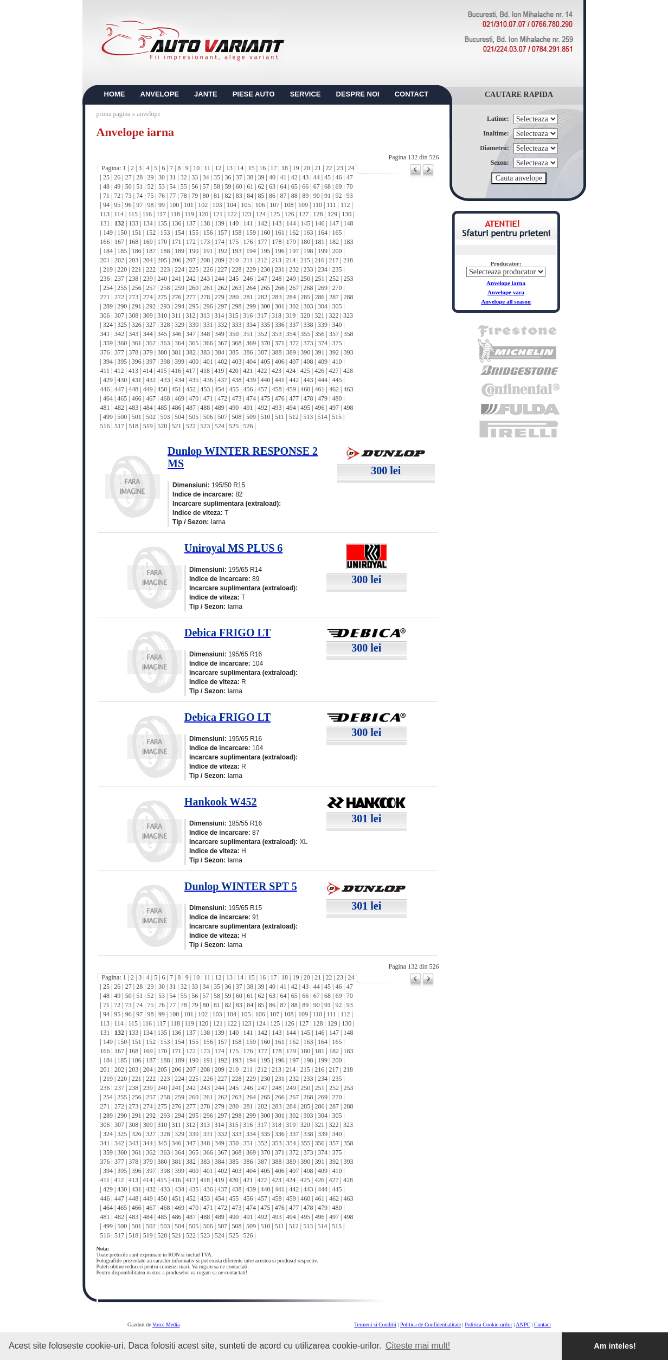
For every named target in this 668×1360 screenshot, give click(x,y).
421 (248, 371)
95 (117, 205)
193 (237, 251)
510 (265, 417)
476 (280, 398)
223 (165, 269)
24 (351, 168)
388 (276, 352)
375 (337, 343)
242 (191, 278)
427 (334, 371)
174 (219, 242)
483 (133, 407)
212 (262, 260)
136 (177, 223)
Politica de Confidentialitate (430, 1324)
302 (294, 306)
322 (334, 315)
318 (276, 315)
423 (276, 371)
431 (137, 380)
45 (327, 177)
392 (334, 352)
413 (133, 371)
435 (193, 380)
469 (179, 398)
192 (222, 251)
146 (320, 223)
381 (177, 352)
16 (262, 168)
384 (219, 352)
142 (262, 223)
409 (322, 361)
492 (262, 407)
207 (191, 260)
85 (261, 195)
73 (128, 195)
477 (294, 398)
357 (334, 334)
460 (305, 389)
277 (191, 297)
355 (305, 334)
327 (151, 324)
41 (283, 177)
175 (234, 242)
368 (237, 343)
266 (280, 288)
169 (148, 242)
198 (308, 251)
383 (205, 352)
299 (251, 306)
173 (205, 242)
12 (218, 168)
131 (105, 223)
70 (349, 186)
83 (239, 195)
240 (162, 278)
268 (308, 288)
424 (291, 371)
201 (105, 260)
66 (305, 186)
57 (206, 186)
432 (151, 380)
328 (165, 324)
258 (165, 288)
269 (322, 288)
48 (106, 186)
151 (137, 232)
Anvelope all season (506, 301)
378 (133, 352)
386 (248, 352)
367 (222, 343)
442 (294, 380)
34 (206, 177)
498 (348, 407)
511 (280, 417)
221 (137, 269)
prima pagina (114, 114)
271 (105, 297)
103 (217, 205)
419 (219, 371)
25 (106, 177)
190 (193, 251)
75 (150, 195)
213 (276, 260)
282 (262, 297)
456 (248, 389)
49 (117, 186)
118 (175, 214)
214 (291, 260)
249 (291, 278)
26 (117, 177)
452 (191, 389)
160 (265, 232)
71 (106, 195)
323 (348, 315)
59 (227, 186)
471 (208, 398)
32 (184, 177)
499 (108, 417)
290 (122, 306)
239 (148, 278)
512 (294, 417)
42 (294, 177)
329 (179, 324)
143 (276, 223)
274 (148, 297)
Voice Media (166, 1324)
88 (294, 195)
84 (250, 195)
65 (294, 186)
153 (165, 232)
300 (265, 306)
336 (280, 324)
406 (280, 361)
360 (122, 343)
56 (194, 186)
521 (177, 426)
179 (291, 242)
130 (346, 214)
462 (334, 389)
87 (283, 195)
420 (234, 371)
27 (128, 177)
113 (105, 214)
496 (320, 407)
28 (139, 177)
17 (274, 168)
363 (165, 343)
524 (219, 426)
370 (265, 343)
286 (320, 297)
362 (151, 343)
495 (305, 407)
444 (322, 380)
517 (119, 426)
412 (119, 371)
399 (179, 361)
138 (205, 223)
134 (148, 223)
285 (305, 297)
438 (237, 380)
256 (137, 288)
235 (337, 269)
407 (294, 361)
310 (162, 315)
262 (222, 288)
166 (105, 242)
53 (161, 186)
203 (133, 260)
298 (237, 306)
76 (161, 195)
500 (122, 417)
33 (194, 177)
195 (265, 251)
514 (322, 417)
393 (348, 352)
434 (179, 380)
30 (161, 177)
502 (151, 417)
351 (248, 334)
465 (122, 398)
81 (217, 195)
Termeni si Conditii (375, 1324)
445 (337, 380)
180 (305, 242)
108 (289, 205)
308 (133, 315)
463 (348, 389)
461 (320, 389)
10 (196, 168)
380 (162, 352)
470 (193, 398)
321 (319, 315)
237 (119, 278)
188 (165, 251)
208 (205, 260)
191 (208, 251)
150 (122, 232)
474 (251, 398)
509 (251, 417)
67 (316, 186)
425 (305, 371)
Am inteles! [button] (615, 1346)
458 (276, 389)
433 (165, 380)
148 (348, 223)
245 (234, 278)
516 (105, 426)
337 (294, 324)
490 (234, 407)
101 (189, 205)
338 (308, 324)
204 (148, 260)
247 (262, 278)
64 (283, 186)
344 (148, 334)
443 (308, 380)
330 (193, 324)
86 (272, 195)
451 (177, 389)
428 (348, 371)
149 (108, 232)
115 (133, 214)
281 (248, 297)
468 (165, 398)
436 (208, 380)
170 (162, 242)
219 (108, 269)
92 (338, 195)
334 (251, 324)
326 (137, 324)
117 (161, 214)
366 (208, 343)
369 (251, 343)
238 (133, 278)
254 (108, 288)
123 (247, 214)
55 (184, 186)
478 (308, 398)
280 (234, 297)
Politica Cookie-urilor (488, 1324)
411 (105, 371)
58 (217, 186)
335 (265, 324)
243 (205, 278)
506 (208, 417)
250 (305, 278)
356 (320, 334)
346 (177, 334)
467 (151, 398)
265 (265, 288)
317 (262, 315)
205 (162, 260)
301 (280, 306)
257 (151, 288)
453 (205, 389)
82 (227, 195)
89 (305, 195)
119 (189, 214)
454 (219, 389)
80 (206, 195)
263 (237, 288)
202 (119, 260)
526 (248, 426)
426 (319, 371)
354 (291, 334)
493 (276, 407)
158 (237, 232)
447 (119, 389)
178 (276, 242)
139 (219, 223)
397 (151, 361)
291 (137, 306)
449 (148, 389)
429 (108, 380)
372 (294, 343)
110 (317, 205)
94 (106, 205)
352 (262, 334)
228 (237, 269)
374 (322, 343)
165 (337, 232)
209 (219, 260)
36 (227, 177)
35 (217, 177)
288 (348, 297)
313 (205, 315)
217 (334, 260)
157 (222, 232)
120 (203, 214)
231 (280, 269)
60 (239, 186)
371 (280, 343)
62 (261, 186)
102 (203, 205)
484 (148, 407)
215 (305, 260)
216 (319, 260)
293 (165, 306)
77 (172, 195)
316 (248, 315)
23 (340, 168)
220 (122, 269)
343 (133, 334)
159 (251, 232)
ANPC (523, 1324)
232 (294, 269)
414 (147, 371)
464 (108, 398)
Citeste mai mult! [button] (418, 1345)
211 (248, 260)
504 (179, 417)
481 (105, 407)
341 (105, 334)
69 (338, 186)
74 (139, 195)
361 (137, 343)
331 (208, 324)
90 (316, 195)
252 (334, 278)
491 (248, 407)
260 (193, 288)
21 (317, 168)
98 (150, 205)
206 (177, 260)
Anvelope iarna (505, 283)
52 (150, 186)
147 (334, 223)
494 (291, 407)
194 (251, 251)
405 (265, 361)
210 (234, 260)
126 (289, 214)
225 (193, 269)
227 (222, 269)
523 (205, 426)
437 (222, 380)
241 (177, 278)
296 (208, 306)
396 (137, 361)
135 (162, 223)
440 (265, 380)
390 (305, 352)
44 (316, 177)
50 (128, 186)
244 (219, 278)
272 (119, 297)
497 (334, 407)
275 (162, 297)
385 (234, 352)
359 (108, 343)
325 (122, 324)
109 (303, 205)
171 (177, 242)
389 (291, 352)
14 (240, 168)
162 (294, 232)
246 (248, 278)
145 (305, 223)
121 (218, 214)
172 (191, 242)
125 (275, 214)
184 (108, 251)
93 (349, 195)
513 (308, 417)
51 (139, 186)
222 (151, 269)
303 (308, 306)
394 (108, 361)
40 (272, 177)
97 (139, 205)
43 (305, 177)
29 (150, 177)
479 (322, 398)
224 (179, 269)
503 (165, 417)
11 (207, 168)
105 (246, 205)
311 (177, 315)
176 (248, 242)
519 (148, 426)
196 (280, 251)
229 (251, 269)
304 (322, 306)
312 (191, 315)
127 (304, 214)
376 (105, 352)
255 (122, 288)
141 (248, 223)
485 (162, 407)
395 (122, 361)
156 (208, 232)
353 (276, 334)
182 (334, 242)
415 (162, 371)
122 (232, 214)
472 (222, 398)
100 (174, 205)
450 (162, 389)
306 (105, 315)
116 (147, 214)
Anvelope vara (505, 292)
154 (179, 232)
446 (105, 389)
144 (291, 223)
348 (205, 334)
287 (334, 297)
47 (349, 177)
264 (251, 288)
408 (308, 361)
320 (305, 315)
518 (133, 426)
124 (261, 214)
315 (234, 315)
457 (262, 389)
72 (117, 195)
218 (348, 260)
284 (291, 297)
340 (337, 324)
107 (274, 205)
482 (119, 407)
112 (345, 205)
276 (177, 297)
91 (327, 195)
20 (307, 168)
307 (119, 315)
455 (234, 389)
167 (119, 242)
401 (208, 361)
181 (320, 242)
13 (229, 168)
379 (148, 352)
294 (179, 306)
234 (322, 269)
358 (348, 334)
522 (191, 426)
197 (294, 251)
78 (184, 195)
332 (222, 324)
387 (262, 352)
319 (291, 315)
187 (151, 251)
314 (219, 315)
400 (193, 361)
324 (108, 324)
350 (234, 334)
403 (237, 361)
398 (165, 361)
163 (308, 232)
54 (172, 186)
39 (261, 177)
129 (332, 214)
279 (219, 297)
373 (308, 343)
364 (179, 343)
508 (237, 417)
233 (308, 269)
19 (295, 168)
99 (161, 205)
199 (322, 251)
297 (222, 306)
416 (176, 371)
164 (322, 232)
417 (191, 371)
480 (337, 398)
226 (208, 269)
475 (265, 398)
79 (194, 195)
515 (337, 417)
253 (348, 278)
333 (237, 324)
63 (272, 186)
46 (338, 177)
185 (122, 251)
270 (337, 288)
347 (191, 334)
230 (265, 269)
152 (151, 232)
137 (191, 223)
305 (337, 306)
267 (294, 288)
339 (322, 324)
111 (331, 205)
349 (219, 334)
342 (119, 334)
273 (133, 297)
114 (119, 214)
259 (179, 288)
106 (260, 205)
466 (137, 398)
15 (251, 168)
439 (251, 380)
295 (193, 306)
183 (348, 242)
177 (262, 242)
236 (105, 278)
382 (191, 352)
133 (133, 223)
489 (219, 407)
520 (162, 426)
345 (162, 334)
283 (276, 297)
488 (205, 407)
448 (133, 389)
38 (250, 177)
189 (179, 251)
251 (320, 278)
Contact (542, 1324)
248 (276, 278)
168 (133, 242)
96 (128, 205)
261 (208, 288)
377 (119, 352)
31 (172, 177)
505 (193, 417)
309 (148, 315)
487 (191, 407)
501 (137, 417)
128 (318, 214)
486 (177, 407)
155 (193, 232)
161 (280, 232)
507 (222, 417)
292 (151, 306)
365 (193, 343)
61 (250, 186)
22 (329, 168)
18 (284, 168)
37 (239, 177)
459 (291, 389)
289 (108, 306)
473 (237, 398)
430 (122, 380)
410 (337, 361)
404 (251, 361)
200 (337, 251)
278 (205, 297)
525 (234, 426)
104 (231, 205)
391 (320, 352)
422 (262, 371)
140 (234, 223)
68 (327, 186)
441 (280, 380)
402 (222, 361)
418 (205, 371)
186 (137, 251)
